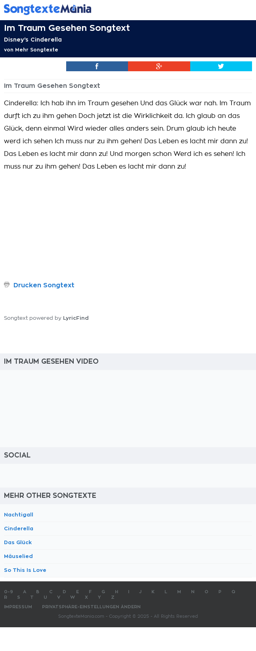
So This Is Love (25, 570)
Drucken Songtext (44, 285)
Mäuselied (18, 556)
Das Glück (18, 542)
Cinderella (18, 528)
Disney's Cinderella (33, 39)
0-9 (8, 592)
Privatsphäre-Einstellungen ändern (91, 607)
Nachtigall (18, 514)
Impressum (18, 607)
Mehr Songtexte (36, 49)
